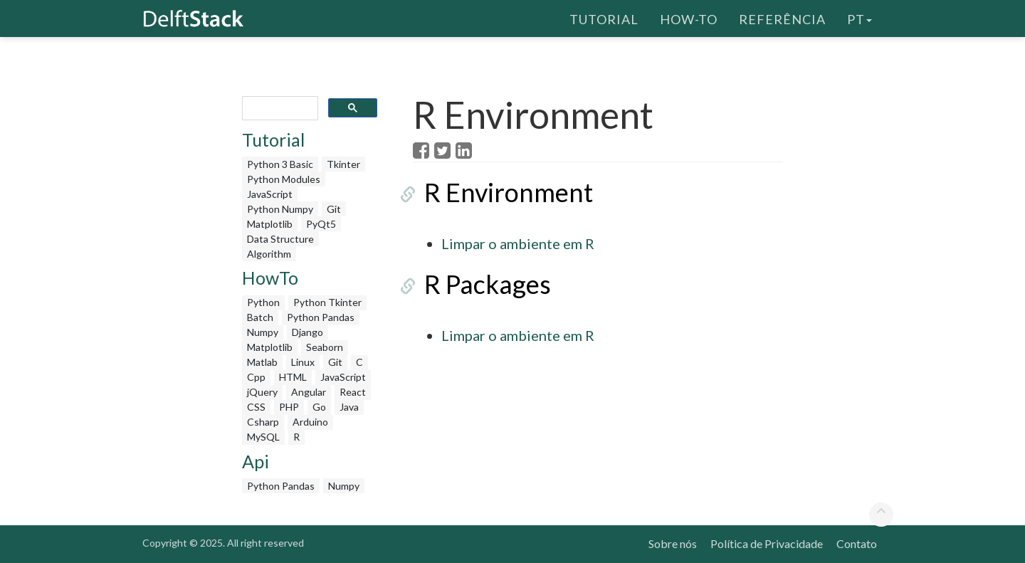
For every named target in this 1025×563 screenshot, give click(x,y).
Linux (303, 362)
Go (319, 407)
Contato (856, 543)
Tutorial (603, 18)
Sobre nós (672, 543)
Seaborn (324, 347)
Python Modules (283, 179)
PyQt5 (321, 224)
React (353, 392)
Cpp (256, 377)
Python (263, 302)
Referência (782, 18)
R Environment (497, 192)
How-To (689, 18)
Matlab (262, 362)
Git (334, 209)
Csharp (263, 422)
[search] (278, 108)
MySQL (263, 437)
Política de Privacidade (766, 543)
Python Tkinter (327, 302)
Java (349, 407)
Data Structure (280, 239)
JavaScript (270, 194)
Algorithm (269, 254)
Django (307, 332)
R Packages (476, 284)
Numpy (262, 332)
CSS (256, 407)
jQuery (262, 392)
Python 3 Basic (280, 164)
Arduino (310, 422)
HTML (293, 377)
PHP (289, 407)
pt (859, 18)
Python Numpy (280, 209)
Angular (308, 392)
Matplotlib (270, 224)
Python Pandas (320, 317)
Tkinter (343, 164)
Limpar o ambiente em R (517, 243)
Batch (260, 317)
